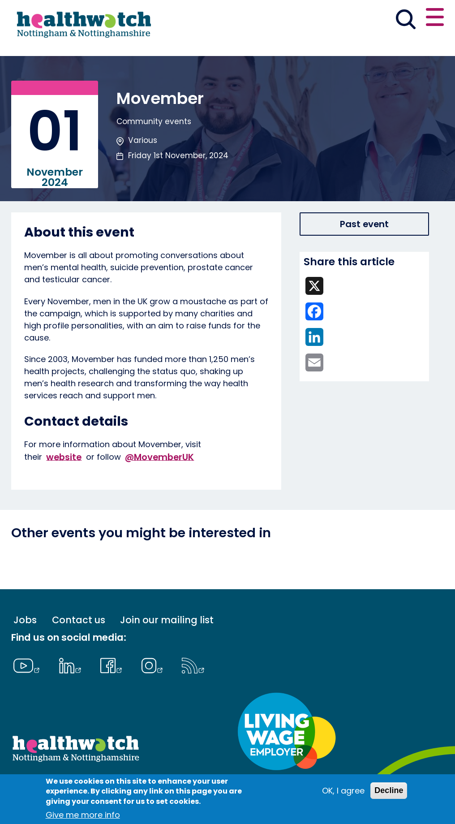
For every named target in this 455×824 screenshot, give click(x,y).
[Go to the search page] (406, 20)
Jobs (25, 619)
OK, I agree (343, 790)
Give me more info (83, 814)
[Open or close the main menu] (435, 18)
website (64, 456)
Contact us (78, 619)
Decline (388, 790)
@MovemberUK (159, 456)
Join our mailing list (167, 619)
